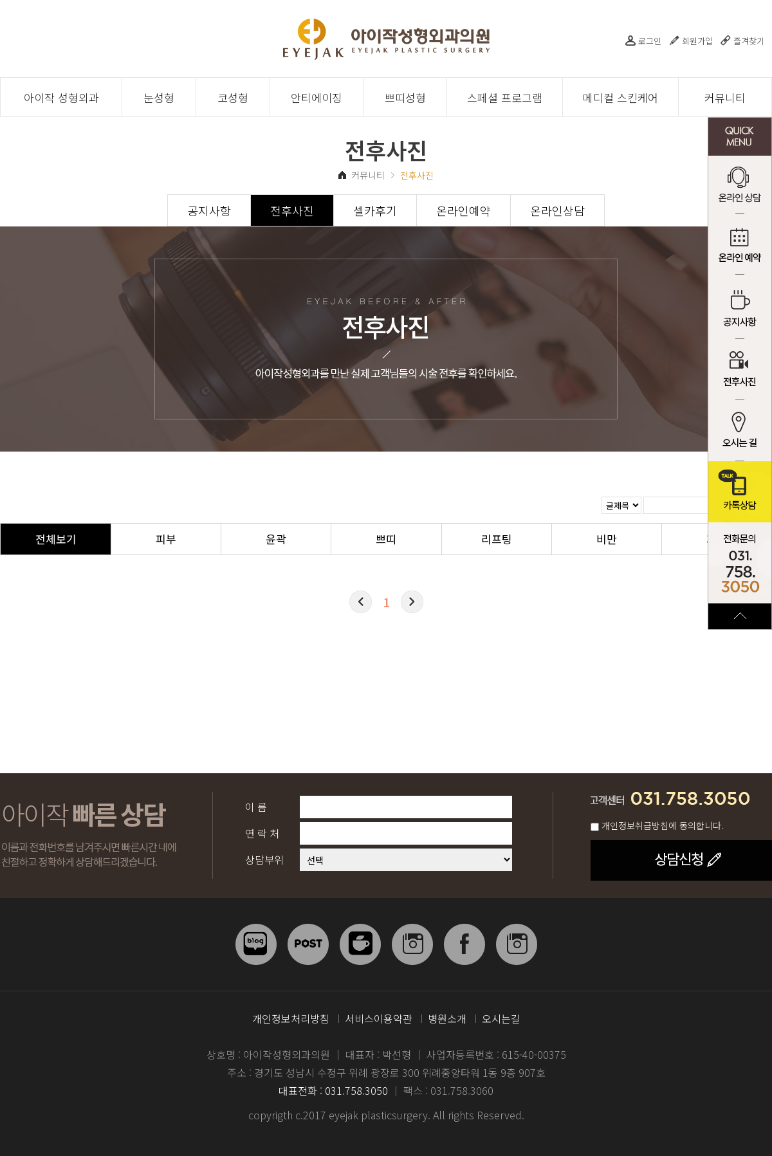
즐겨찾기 (748, 40)
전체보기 (56, 539)
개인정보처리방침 (290, 1018)
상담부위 (264, 859)
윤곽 (276, 539)
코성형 (232, 97)
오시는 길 (739, 430)
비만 (606, 539)
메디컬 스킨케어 (620, 97)
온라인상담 (557, 210)
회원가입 (697, 40)
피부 (166, 539)
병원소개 (447, 1018)
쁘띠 (386, 539)
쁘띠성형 (405, 97)
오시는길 (501, 1018)
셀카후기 (375, 210)
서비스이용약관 (378, 1018)
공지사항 (739, 308)
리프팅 (496, 539)
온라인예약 (463, 210)
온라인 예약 (739, 247)
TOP (739, 616)
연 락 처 (262, 833)
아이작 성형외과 (61, 97)
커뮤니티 (725, 97)
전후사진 (739, 369)
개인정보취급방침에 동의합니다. (663, 825)
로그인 (649, 40)
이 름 (256, 806)
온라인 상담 (739, 186)
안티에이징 (316, 97)
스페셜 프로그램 (504, 97)
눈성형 (158, 97)
